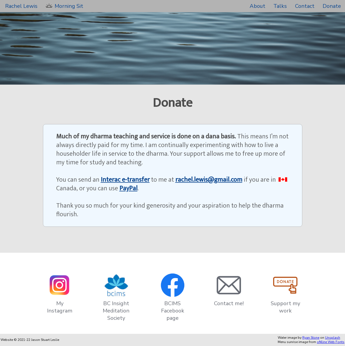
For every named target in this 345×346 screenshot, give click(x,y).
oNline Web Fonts (330, 342)
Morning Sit (69, 6)
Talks (280, 6)
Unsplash (332, 337)
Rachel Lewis (21, 6)
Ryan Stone (310, 337)
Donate (332, 6)
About (257, 6)
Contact (304, 6)
